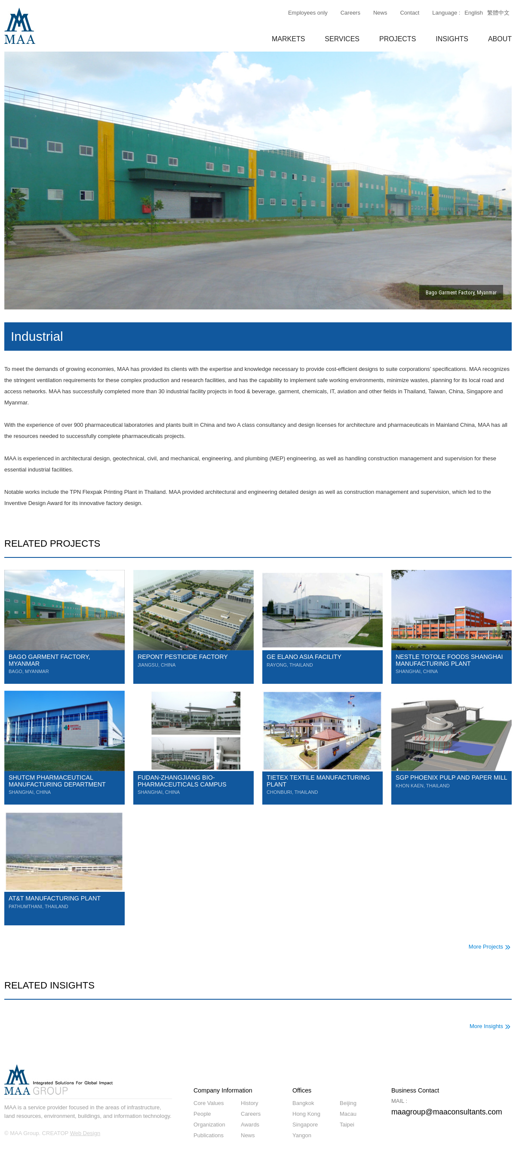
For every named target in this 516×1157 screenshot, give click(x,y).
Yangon (301, 1135)
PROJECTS (397, 39)
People (202, 1114)
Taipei (347, 1124)
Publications (209, 1135)
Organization (209, 1124)
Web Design (85, 1133)
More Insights (486, 1026)
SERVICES (342, 39)
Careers (350, 12)
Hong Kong (306, 1114)
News (380, 12)
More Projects (486, 946)
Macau (348, 1114)
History (249, 1103)
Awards (250, 1124)
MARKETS (288, 39)
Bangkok (303, 1103)
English (473, 12)
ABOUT (500, 39)
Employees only (308, 12)
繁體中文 (498, 12)
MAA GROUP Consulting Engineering (19, 26)
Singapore (305, 1124)
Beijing (348, 1103)
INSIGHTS (452, 39)
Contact (409, 12)
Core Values (209, 1103)
